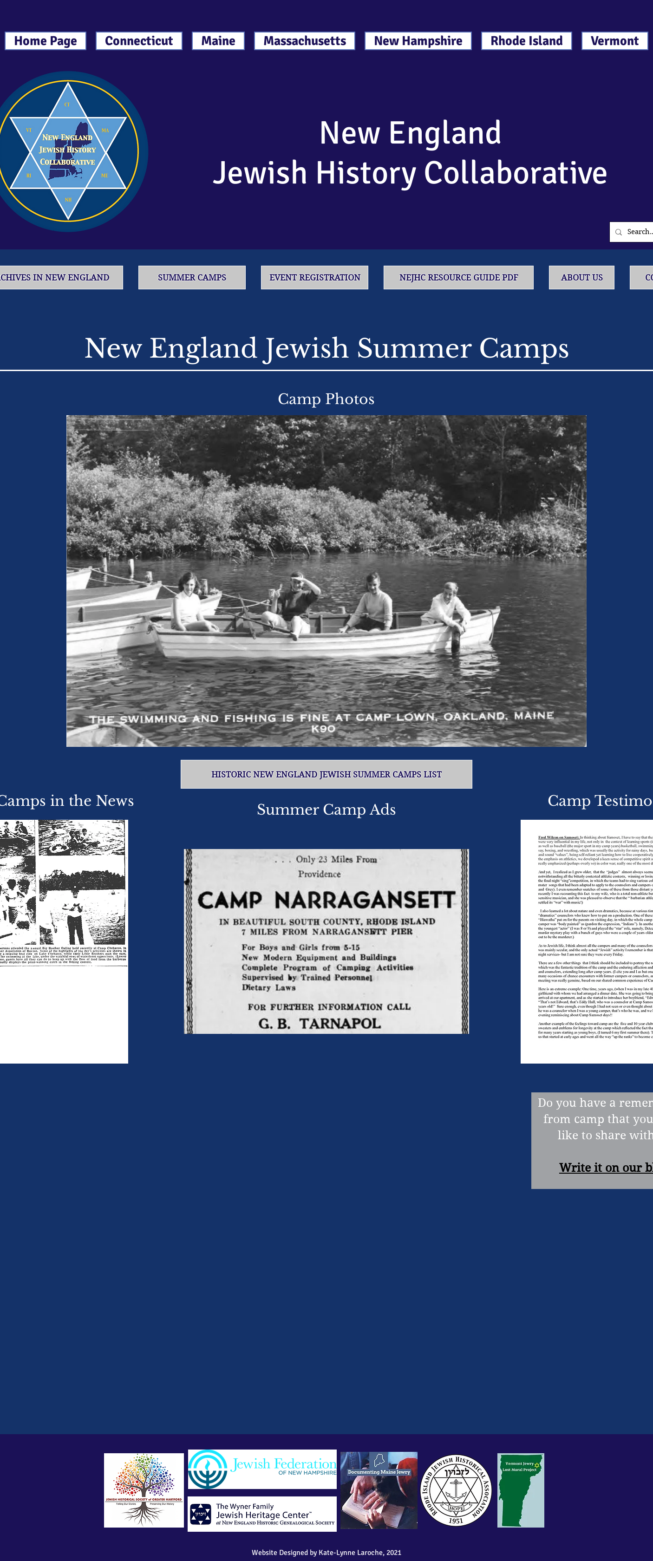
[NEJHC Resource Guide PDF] (459, 277)
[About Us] (581, 277)
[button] (326, 581)
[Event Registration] (314, 277)
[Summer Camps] (192, 277)
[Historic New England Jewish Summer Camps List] (326, 774)
